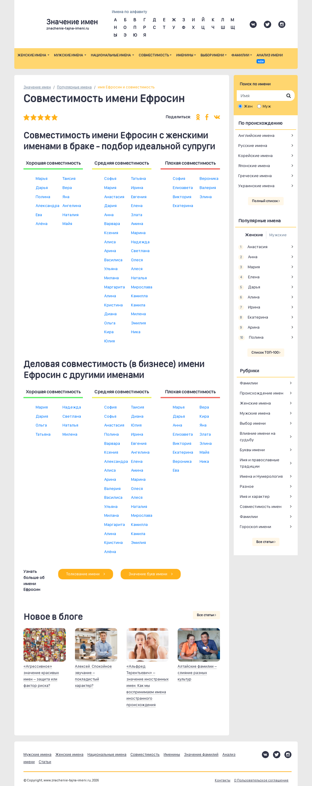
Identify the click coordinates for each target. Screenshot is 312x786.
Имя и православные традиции (259, 463)
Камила (138, 304)
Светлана (140, 250)
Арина (110, 250)
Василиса (113, 259)
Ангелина (71, 205)
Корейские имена (255, 155)
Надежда (140, 241)
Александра (47, 205)
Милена (138, 313)
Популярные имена (74, 87)
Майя (67, 223)
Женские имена (32, 55)
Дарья (42, 187)
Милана (111, 277)
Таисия (69, 178)
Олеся (137, 259)
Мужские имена (68, 55)
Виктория (182, 196)
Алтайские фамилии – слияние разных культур (197, 672)
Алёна (42, 223)
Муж (267, 106)
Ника (135, 331)
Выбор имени (212, 55)
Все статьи (206, 615)
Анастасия (114, 196)
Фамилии (240, 55)
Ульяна (111, 268)
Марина (138, 232)
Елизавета (183, 187)
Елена (137, 205)
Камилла (139, 295)
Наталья (139, 277)
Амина (137, 223)
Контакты (222, 780)
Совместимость (154, 55)
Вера (67, 187)
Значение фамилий (201, 754)
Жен (248, 106)
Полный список (266, 201)
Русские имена (252, 145)
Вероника (209, 178)
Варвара (112, 223)
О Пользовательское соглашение (261, 780)
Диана (110, 313)
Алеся (137, 268)
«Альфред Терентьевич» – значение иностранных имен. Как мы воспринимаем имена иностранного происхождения (147, 685)
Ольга (109, 322)
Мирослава (141, 286)
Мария (110, 187)
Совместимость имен (261, 506)
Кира (109, 331)
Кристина (113, 304)
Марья (42, 178)
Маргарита (114, 286)
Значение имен (37, 87)
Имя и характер (255, 496)
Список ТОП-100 (265, 352)
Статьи (45, 761)
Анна (109, 214)
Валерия (208, 187)
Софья (110, 178)
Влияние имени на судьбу (257, 436)
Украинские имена (256, 185)
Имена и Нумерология (261, 476)
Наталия (70, 214)
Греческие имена (255, 175)
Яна (65, 196)
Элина (206, 196)
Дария (110, 205)
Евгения (139, 196)
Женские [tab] (254, 234)
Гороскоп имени (255, 526)
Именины (184, 55)
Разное (247, 486)
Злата (136, 214)
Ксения (111, 232)
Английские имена (256, 135)
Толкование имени (85, 574)
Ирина (137, 187)
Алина (110, 295)
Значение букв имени (151, 574)
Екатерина (183, 205)
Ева (39, 214)
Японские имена (254, 165)
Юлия (109, 340)
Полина (43, 196)
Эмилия (138, 322)
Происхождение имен (261, 393)
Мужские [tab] (278, 234)
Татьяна (138, 178)
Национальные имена (111, 55)
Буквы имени (252, 449)
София (179, 178)
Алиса (110, 241)
